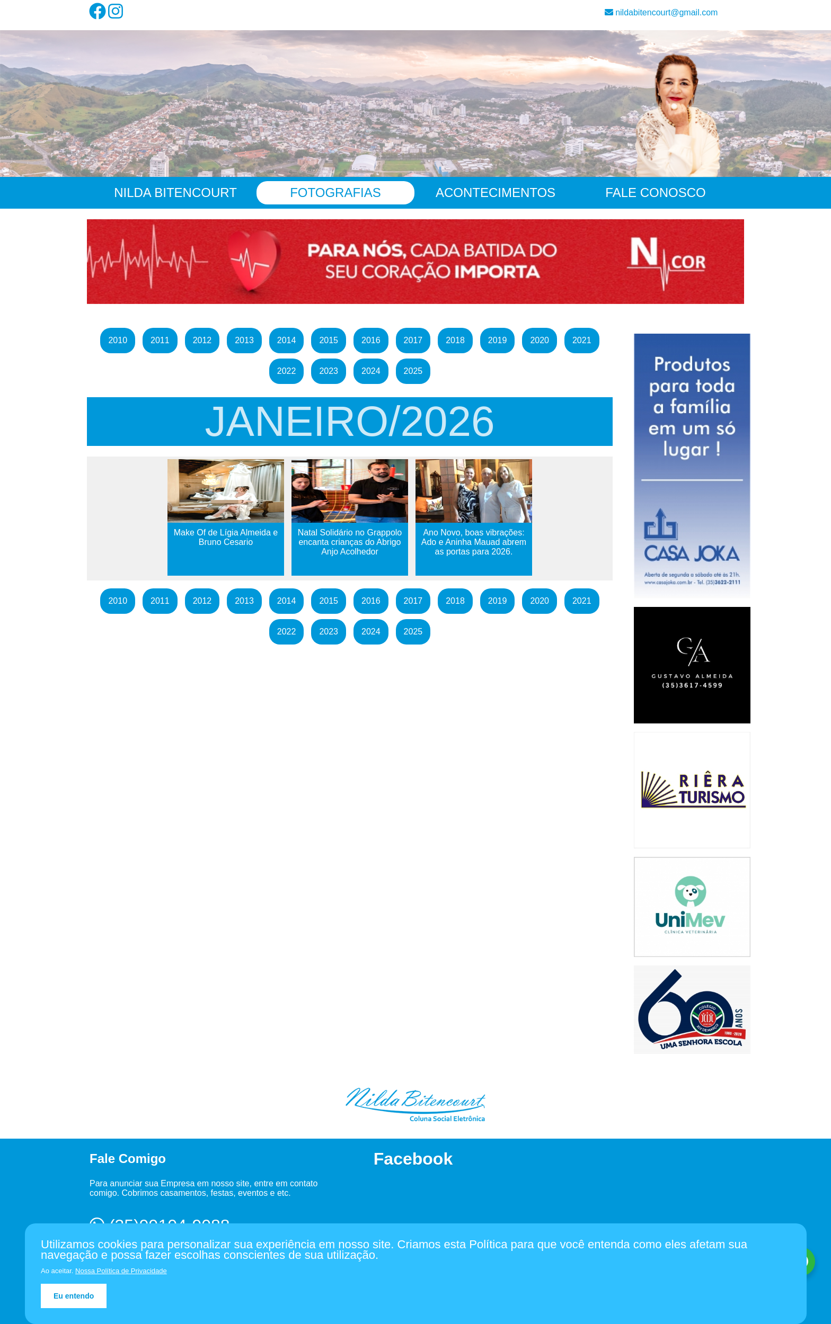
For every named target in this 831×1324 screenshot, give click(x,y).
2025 (413, 370)
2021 (581, 340)
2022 (286, 370)
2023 (328, 370)
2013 (244, 340)
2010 (117, 340)
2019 (497, 340)
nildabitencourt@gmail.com (661, 12)
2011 (160, 340)
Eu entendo (74, 1296)
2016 (371, 340)
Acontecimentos (495, 192)
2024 (371, 370)
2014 (286, 340)
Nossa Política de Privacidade (121, 1271)
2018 (455, 340)
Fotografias (335, 192)
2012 (202, 340)
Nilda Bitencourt (175, 192)
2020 (539, 340)
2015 (328, 340)
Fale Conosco (655, 192)
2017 (413, 340)
